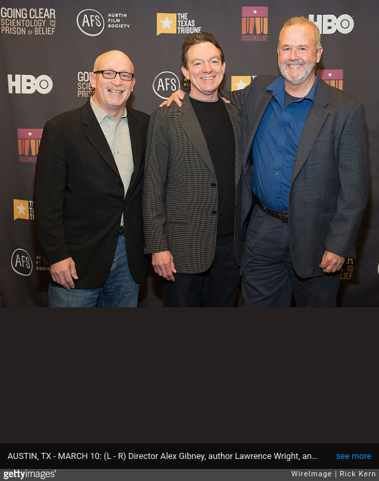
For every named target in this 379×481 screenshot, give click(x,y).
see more (354, 456)
